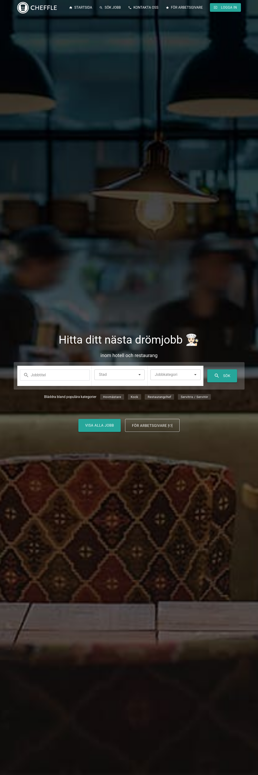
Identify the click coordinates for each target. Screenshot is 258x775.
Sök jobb (110, 7)
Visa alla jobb (99, 425)
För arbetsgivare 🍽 (152, 425)
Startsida (80, 7)
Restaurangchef (159, 397)
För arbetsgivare (184, 7)
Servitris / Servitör (194, 397)
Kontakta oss (143, 7)
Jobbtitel (34, 375)
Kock (134, 397)
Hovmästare (112, 397)
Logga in (225, 7)
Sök (222, 375)
